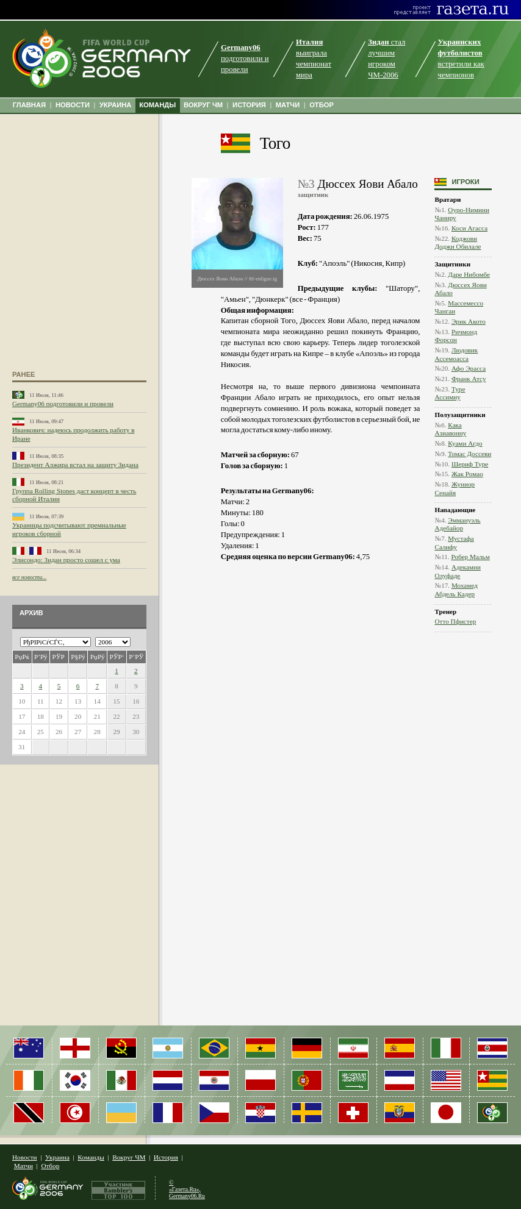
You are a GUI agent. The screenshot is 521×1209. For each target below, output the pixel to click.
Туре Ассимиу (449, 393)
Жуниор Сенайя (454, 488)
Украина (57, 1157)
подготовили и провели (245, 58)
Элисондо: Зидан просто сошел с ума (66, 559)
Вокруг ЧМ (128, 1157)
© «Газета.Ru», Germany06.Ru (187, 1189)
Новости (24, 1157)
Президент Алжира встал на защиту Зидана (75, 464)
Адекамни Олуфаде (457, 571)
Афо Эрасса (468, 368)
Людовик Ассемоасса (456, 354)
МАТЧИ (288, 105)
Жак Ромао (467, 473)
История (166, 1157)
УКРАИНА (115, 105)
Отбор (50, 1165)
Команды (90, 1157)
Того (275, 143)
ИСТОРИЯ (249, 105)
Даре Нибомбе (469, 274)
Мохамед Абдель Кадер (455, 589)
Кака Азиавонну (450, 429)
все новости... (29, 577)
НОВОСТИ (73, 105)
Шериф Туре (469, 464)
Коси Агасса (469, 228)
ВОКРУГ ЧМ (203, 105)
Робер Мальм (470, 556)
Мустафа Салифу (453, 542)
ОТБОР (321, 105)
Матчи (23, 1165)
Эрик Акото (468, 321)
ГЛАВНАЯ (29, 105)
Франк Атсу (468, 378)
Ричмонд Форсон (455, 335)
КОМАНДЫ (157, 105)
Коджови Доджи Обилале (457, 242)
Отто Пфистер (455, 621)
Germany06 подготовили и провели (62, 403)
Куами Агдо (465, 443)
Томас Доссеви (469, 453)
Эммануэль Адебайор (457, 524)
